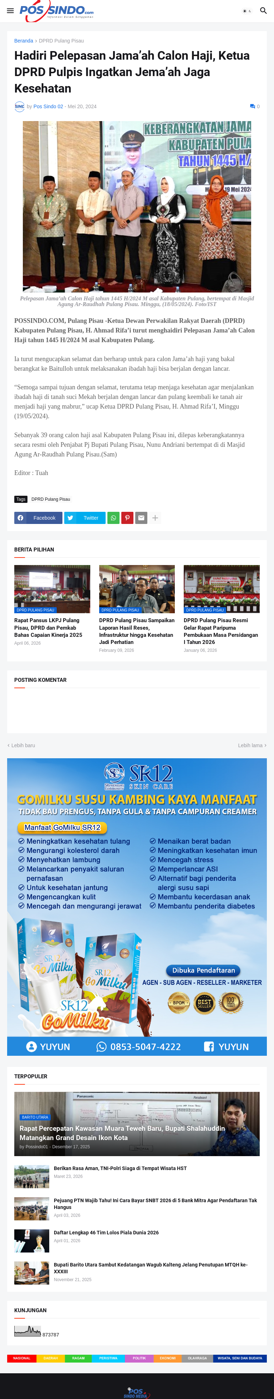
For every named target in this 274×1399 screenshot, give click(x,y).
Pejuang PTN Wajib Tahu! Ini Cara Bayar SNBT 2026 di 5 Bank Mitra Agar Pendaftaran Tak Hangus (155, 1204)
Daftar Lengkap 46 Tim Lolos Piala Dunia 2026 (106, 1232)
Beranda (23, 41)
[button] (10, 11)
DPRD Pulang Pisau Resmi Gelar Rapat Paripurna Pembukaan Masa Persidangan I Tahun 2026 (221, 631)
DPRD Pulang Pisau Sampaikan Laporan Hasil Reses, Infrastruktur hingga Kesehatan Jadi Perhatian (136, 631)
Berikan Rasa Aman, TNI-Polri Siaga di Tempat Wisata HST (120, 1168)
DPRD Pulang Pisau (61, 41)
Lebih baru (23, 745)
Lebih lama (250, 745)
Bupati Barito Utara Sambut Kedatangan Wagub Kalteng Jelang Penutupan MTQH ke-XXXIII (151, 1268)
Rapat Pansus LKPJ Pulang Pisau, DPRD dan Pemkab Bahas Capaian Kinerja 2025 (48, 627)
